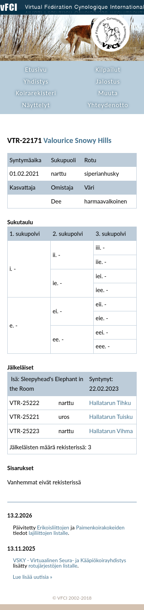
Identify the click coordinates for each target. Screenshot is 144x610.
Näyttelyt (36, 105)
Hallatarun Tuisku (111, 416)
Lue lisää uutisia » (32, 577)
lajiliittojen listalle (48, 533)
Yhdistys (36, 81)
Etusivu (36, 70)
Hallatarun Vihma (111, 430)
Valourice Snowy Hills (77, 140)
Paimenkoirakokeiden (100, 527)
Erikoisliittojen (53, 527)
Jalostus (108, 81)
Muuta (108, 93)
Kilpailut (108, 70)
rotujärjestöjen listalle (52, 566)
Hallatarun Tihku (110, 402)
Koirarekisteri (36, 93)
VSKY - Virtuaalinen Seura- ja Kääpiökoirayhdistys (69, 560)
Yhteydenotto (108, 105)
